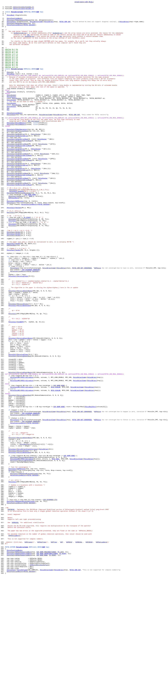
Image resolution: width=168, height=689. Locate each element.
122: (3, 244)
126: (3, 252)
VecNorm (20, 234)
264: (3, 522)
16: (3, 37)
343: (3, 677)
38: (3, 80)
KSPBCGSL (15, 626)
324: (3, 640)
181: (3, 360)
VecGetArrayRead (21, 166)
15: (3, 35)
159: (3, 317)
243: (3, 481)
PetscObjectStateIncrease (27, 538)
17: (3, 38)
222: (3, 440)
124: (3, 248)
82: (3, 166)
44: (3, 91)
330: (3, 651)
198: (3, 393)
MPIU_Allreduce (27, 452)
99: (3, 199)
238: (3, 471)
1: (3, 7)
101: (3, 203)
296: (3, 585)
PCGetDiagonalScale (23, 23)
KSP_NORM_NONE (30, 232)
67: (3, 136)
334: (3, 659)
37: (3, 78)
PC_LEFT (33, 266)
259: (3, 512)
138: (3, 275)
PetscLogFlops (22, 330)
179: (3, 356)
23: (3, 50)
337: (3, 665)
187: (3, 371)
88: (3, 178)
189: (3, 375)
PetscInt (10, 85)
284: (3, 561)
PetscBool (10, 17)
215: (3, 426)
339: (3, 669)
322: (3, 636)
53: (3, 109)
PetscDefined (22, 683)
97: (3, 195)
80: (3, 162)
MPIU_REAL (55, 550)
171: (3, 340)
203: (3, 403)
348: (3, 687)
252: (3, 499)
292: (3, 577)
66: (3, 134)
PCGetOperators (21, 154)
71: (3, 144)
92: (3, 185)
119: (3, 238)
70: (3, 142)
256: (3, 506)
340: (3, 671)
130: (3, 260)
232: (3, 459)
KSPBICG (69, 649)
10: (3, 25)
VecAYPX (21, 228)
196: (3, 389)
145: (3, 289)
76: (3, 154)
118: (3, 236)
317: (3, 626)
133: (3, 266)
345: (3, 681)
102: (3, 205)
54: (3, 111)
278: (3, 550)
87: (3, 176)
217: (3, 430)
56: (3, 115)
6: (3, 17)
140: (3, 279)
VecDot (17, 291)
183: (3, 364)
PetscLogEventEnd (24, 365)
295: (3, 583)
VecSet (17, 277)
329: (3, 649)
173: (3, 344)
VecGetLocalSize (21, 156)
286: (3, 565)
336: (3, 663)
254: (3, 503)
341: (3, 673)
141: (3, 281)
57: (3, 117)
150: (3, 299)
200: (3, 397)
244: (3, 483)
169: (3, 336)
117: (3, 234)
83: (3, 168)
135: (3, 270)
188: (3, 373)
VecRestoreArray (20, 38)
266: (3, 526)
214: (3, 424)
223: (3, 442)
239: (3, 473)
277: (3, 548)
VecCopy (18, 248)
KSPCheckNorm (13, 236)
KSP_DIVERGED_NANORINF (31, 322)
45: (3, 93)
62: (3, 127)
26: (3, 56)
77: (3, 156)
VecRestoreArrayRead (23, 168)
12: (3, 29)
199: (3, 395)
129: (3, 258)
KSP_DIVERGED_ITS (50, 598)
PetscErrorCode (17, 13)
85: (3, 172)
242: (3, 479)
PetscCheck (11, 25)
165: (3, 328)
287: (3, 567)
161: (3, 320)
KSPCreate (28, 649)
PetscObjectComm (36, 25)
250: (3, 495)
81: (3, 164)
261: (3, 516)
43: (3, 89)
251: (3, 497)
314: (3, 620)
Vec (28, 40)
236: (3, 467)
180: (3, 358)
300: (3, 593)
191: (3, 379)
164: (3, 326)
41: (3, 85)
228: (3, 452)
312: (3, 616)
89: (3, 179)
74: (3, 150)
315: (3, 622)
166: (3, 330)
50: (3, 103)
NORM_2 (31, 234)
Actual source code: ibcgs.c (84, 2)
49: (3, 101)
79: (3, 160)
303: (3, 598)
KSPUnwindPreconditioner (28, 567)
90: (3, 181)
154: (3, 307)
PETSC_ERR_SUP (64, 25)
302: (3, 597)
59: (3, 121)
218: (3, 432)
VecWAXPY (20, 385)
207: (3, 411)
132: (3, 264)
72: (3, 146)
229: (3, 454)
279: (3, 551)
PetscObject (48, 25)
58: (3, 119)
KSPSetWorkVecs (21, 27)
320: (3, 632)
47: (3, 97)
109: (3, 219)
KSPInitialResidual (23, 230)
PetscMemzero (20, 146)
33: (3, 70)
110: (3, 221)
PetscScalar (11, 109)
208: (3, 412)
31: (3, 66)
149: (3, 297)
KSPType (54, 649)
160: (3, 318)
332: (3, 655)
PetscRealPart (90, 487)
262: (3, 518)
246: (3, 487)
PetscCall (10, 23)
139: (3, 277)
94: (3, 189)
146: (3, 291)
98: (3, 197)
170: (3, 338)
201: (3, 399)
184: (3, 365)
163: (3, 324)
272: (3, 538)
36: (3, 76)
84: (3, 170)
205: (3, 407)
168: (3, 334)
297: (3, 587)
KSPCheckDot (11, 293)
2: (3, 9)
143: (3, 285)
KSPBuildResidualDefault (39, 677)
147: (3, 293)
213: (3, 422)
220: (3, 436)
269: (3, 532)
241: (3, 477)
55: (3, 113)
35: (3, 74)
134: (3, 268)
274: (3, 542)
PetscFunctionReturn (15, 29)
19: (3, 42)
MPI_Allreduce (33, 144)
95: (3, 191)
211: (3, 418)
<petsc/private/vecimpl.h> (23, 9)
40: (3, 84)
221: (3, 438)
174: (3, 346)
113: (3, 226)
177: (3, 352)
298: (3, 589)
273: (3, 540)
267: (3, 528)
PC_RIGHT (27, 260)
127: (3, 254)
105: (3, 211)
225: (3, 446)
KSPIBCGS (11, 610)
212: (3, 420)
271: (3, 536)
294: (3, 581)
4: (3, 13)
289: (3, 571)
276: (3, 546)
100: (3, 201)
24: (3, 52)
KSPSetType (41, 649)
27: (3, 58)
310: (3, 612)
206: (3, 409)
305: (3, 602)
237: (3, 469)
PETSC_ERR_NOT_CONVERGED (82, 320)
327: (3, 645)
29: (3, 62)
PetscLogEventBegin (24, 348)
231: (3, 457)
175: (3, 348)
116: (3, 232)
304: (3, 600)
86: (3, 174)
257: (3, 508)
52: (3, 107)
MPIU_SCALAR (55, 463)
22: (3, 48)
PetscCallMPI (15, 452)
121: (3, 242)
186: (3, 369)
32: (3, 68)
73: (3, 148)
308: (3, 608)
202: (3, 401)
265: (3, 524)
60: (3, 123)
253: (3, 501)
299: (3, 591)
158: (3, 315)
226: (3, 448)
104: (3, 209)
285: (3, 563)
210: (3, 416)
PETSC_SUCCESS (29, 29)
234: (3, 463)
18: (3, 40)
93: (3, 187)
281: (3, 555)
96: (3, 193)
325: (3, 642)
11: (3, 27)
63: (3, 129)
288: (3, 569)
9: (3, 23)
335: (3, 661)
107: (3, 215)
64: (3, 131)
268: (3, 530)
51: (3, 105)
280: (3, 553)
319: (3, 630)
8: (3, 21)
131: (3, 262)
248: (3, 491)
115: (3, 230)
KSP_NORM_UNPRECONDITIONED (47, 663)
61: (3, 125)
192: (3, 381)
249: (3, 493)
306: (3, 604)
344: (3, 679)
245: (3, 485)
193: (3, 383)
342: (3, 675)
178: (3, 354)
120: (3, 240)
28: (3, 60)
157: (3, 313)
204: (3, 405)
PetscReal (10, 87)
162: (3, 322)
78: (3, 158)
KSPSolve (97, 320)
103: (3, 207)
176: (3, 350)
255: (3, 504)
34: (3, 72)
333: (3, 657)
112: (3, 224)
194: (3, 385)
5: (3, 15)
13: (3, 31)
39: (3, 82)
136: (3, 271)
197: (3, 391)
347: (3, 685)
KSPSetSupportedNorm (23, 661)
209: (3, 414)
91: (3, 183)
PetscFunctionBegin (14, 21)
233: (3, 461)
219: (3, 434)
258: (3, 510)
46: (3, 95)
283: (3, 559)
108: (3, 217)
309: (3, 610)
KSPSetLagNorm (13, 642)
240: (3, 475)
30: (3, 64)
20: (3, 44)
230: (3, 456)
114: (3, 228)
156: (3, 311)
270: (3, 534)
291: (3, 575)
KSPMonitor (19, 240)
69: (3, 140)
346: (3, 683)
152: (3, 303)
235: (3, 465)
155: (3, 309)
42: (3, 87)
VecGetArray (57, 38)
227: (3, 450)
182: (3, 362)
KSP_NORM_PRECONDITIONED (46, 661)
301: (3, 595)
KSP (38, 13)
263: (3, 520)
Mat (8, 131)
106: (3, 213)
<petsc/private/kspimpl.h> (23, 7)
